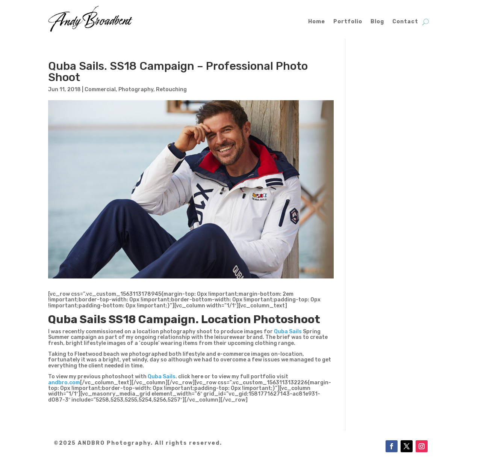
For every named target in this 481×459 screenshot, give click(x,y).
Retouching (171, 89)
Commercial (100, 89)
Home (316, 21)
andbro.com (64, 382)
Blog (377, 21)
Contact (405, 21)
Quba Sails (288, 331)
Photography (135, 89)
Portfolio (347, 21)
